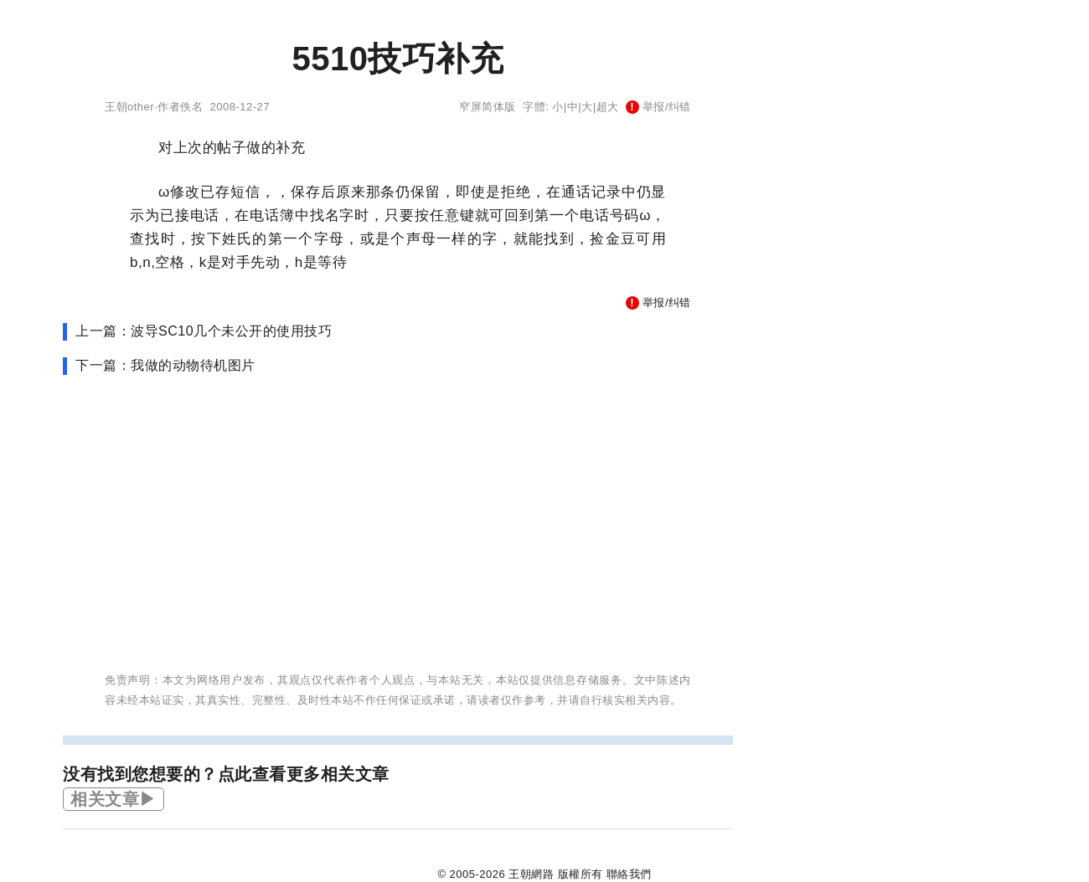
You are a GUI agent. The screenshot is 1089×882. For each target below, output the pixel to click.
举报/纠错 (658, 106)
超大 (607, 106)
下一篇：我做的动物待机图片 (165, 365)
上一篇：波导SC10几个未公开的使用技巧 (203, 331)
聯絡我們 (629, 874)
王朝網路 (531, 874)
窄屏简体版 (487, 106)
